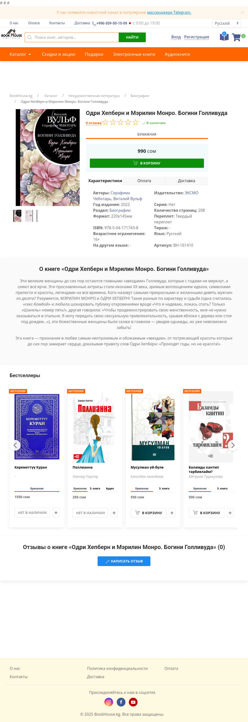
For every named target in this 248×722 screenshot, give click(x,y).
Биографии (140, 95)
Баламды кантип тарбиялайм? (204, 469)
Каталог (21, 54)
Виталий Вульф (127, 198)
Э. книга (95, 488)
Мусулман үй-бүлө (147, 467)
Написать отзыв (124, 561)
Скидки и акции (58, 54)
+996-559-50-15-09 (111, 23)
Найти (132, 37)
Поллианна (83, 467)
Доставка (82, 23)
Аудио (110, 488)
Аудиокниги (177, 54)
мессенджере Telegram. (169, 12)
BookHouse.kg (21, 95)
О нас (14, 23)
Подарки (94, 54)
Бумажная (146, 134)
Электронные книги (134, 54)
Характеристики (105, 180)
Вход (176, 37)
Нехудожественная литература (94, 95)
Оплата (34, 23)
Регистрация (196, 37)
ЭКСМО (192, 192)
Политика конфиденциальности (117, 668)
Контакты (57, 23)
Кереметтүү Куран (31, 467)
